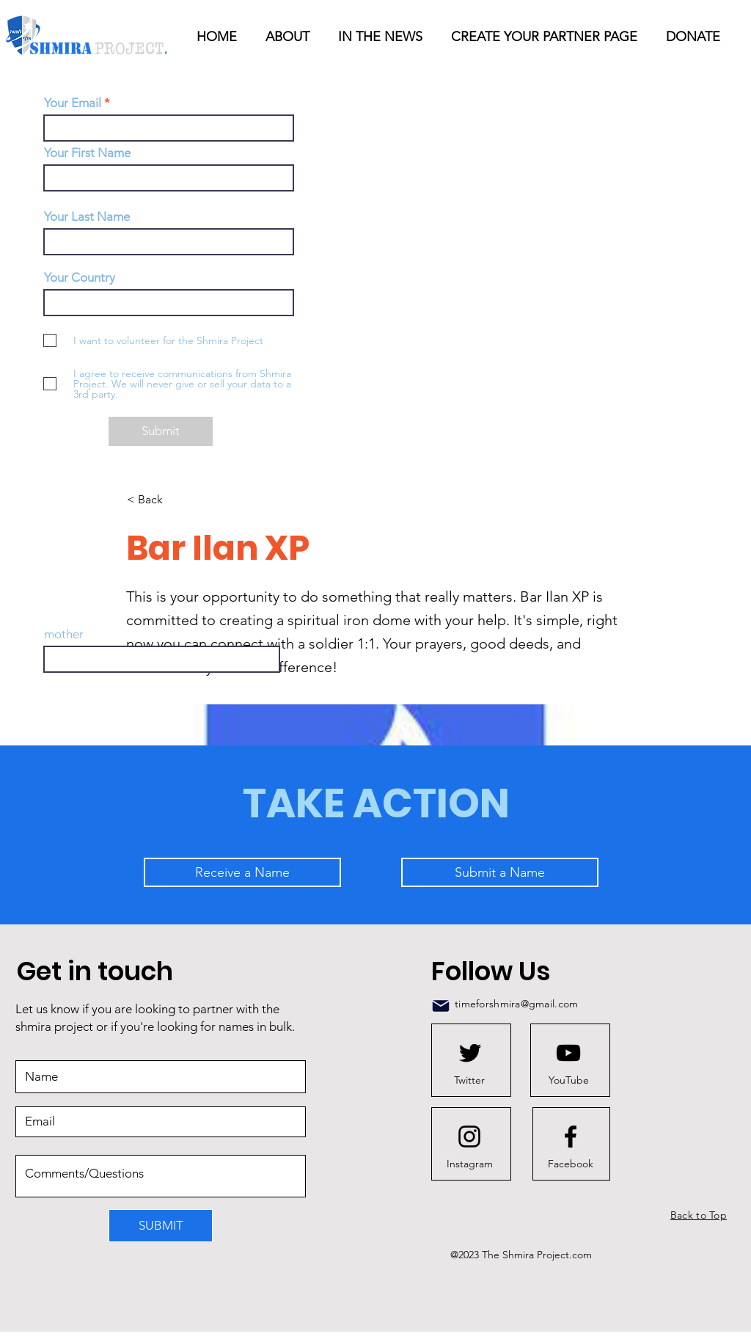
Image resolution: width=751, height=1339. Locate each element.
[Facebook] (571, 1163)
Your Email (72, 103)
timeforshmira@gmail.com (516, 1003)
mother (64, 634)
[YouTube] (568, 1080)
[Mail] (440, 1005)
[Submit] (161, 431)
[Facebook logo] (570, 1136)
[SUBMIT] (161, 1225)
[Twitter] (469, 1080)
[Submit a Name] (499, 872)
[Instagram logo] (469, 1136)
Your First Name (87, 153)
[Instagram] (469, 1163)
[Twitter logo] (470, 1053)
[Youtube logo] (568, 1053)
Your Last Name (87, 217)
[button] (383, 36)
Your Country (79, 277)
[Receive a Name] (242, 872)
